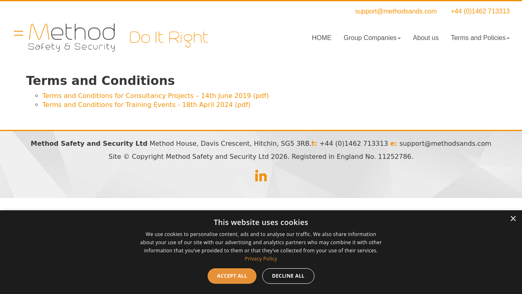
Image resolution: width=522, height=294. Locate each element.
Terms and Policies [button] (480, 37)
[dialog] (261, 252)
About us (426, 37)
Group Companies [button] (372, 37)
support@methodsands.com (396, 11)
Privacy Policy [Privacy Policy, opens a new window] (261, 258)
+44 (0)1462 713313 (480, 11)
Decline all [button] (288, 275)
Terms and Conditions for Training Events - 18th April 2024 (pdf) (146, 105)
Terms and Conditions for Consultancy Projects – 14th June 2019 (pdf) (155, 96)
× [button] (513, 219)
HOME (322, 37)
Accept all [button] (232, 275)
